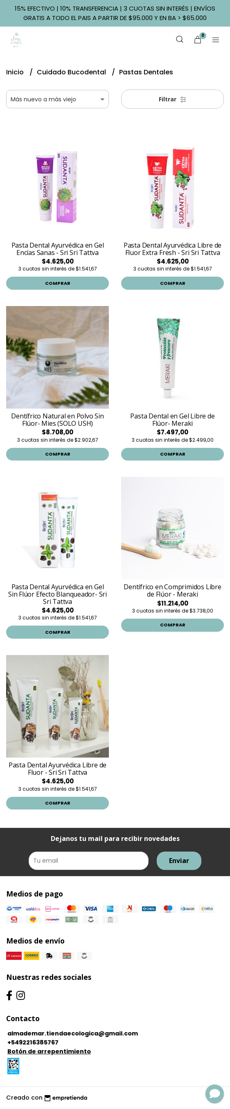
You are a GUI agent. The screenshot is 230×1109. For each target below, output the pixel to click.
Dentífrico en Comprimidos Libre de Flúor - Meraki (172, 590)
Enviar (179, 860)
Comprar (57, 283)
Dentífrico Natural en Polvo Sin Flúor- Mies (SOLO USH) (57, 419)
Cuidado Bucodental (72, 72)
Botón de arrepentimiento (49, 1051)
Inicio (15, 72)
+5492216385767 (33, 1042)
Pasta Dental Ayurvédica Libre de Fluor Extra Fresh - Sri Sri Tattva (172, 249)
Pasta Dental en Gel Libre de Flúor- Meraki (172, 419)
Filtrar (173, 99)
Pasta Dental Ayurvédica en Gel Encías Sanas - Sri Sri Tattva (57, 249)
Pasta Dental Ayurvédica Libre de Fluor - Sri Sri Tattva (57, 768)
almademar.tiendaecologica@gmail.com (72, 1033)
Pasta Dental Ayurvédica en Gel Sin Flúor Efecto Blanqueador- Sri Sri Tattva (57, 594)
